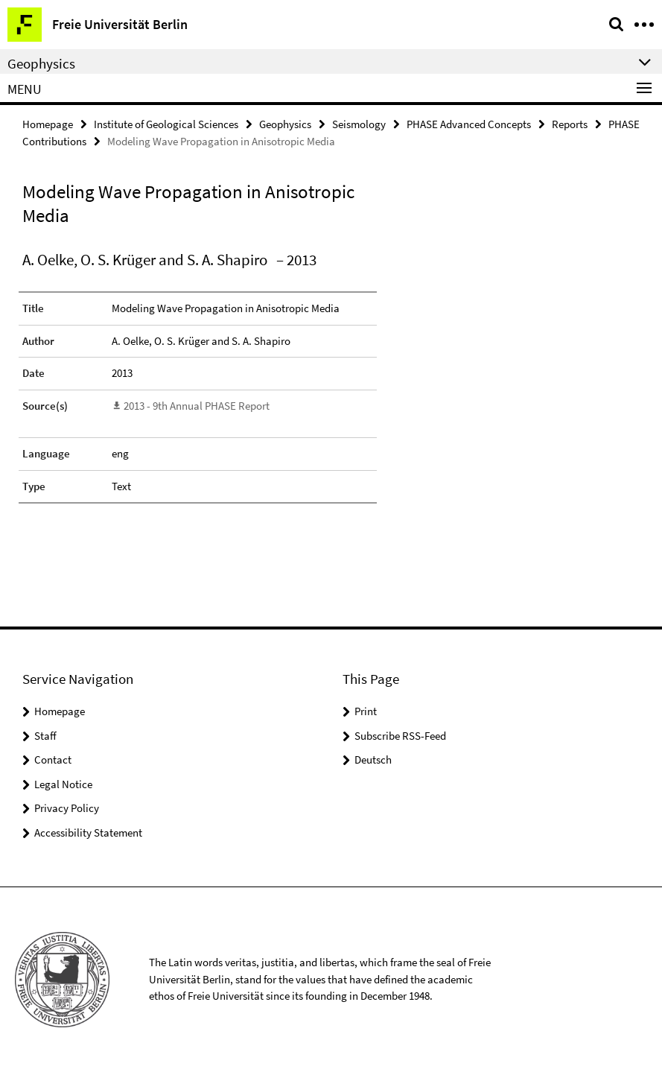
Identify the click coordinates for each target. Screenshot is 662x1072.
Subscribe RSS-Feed (400, 736)
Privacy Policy (66, 808)
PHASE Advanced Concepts (469, 124)
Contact (52, 759)
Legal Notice (63, 784)
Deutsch (373, 759)
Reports (570, 124)
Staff (45, 736)
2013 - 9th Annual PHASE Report (197, 406)
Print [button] (365, 711)
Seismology (359, 124)
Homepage (47, 124)
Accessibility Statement (88, 832)
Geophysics (285, 124)
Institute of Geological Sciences (166, 124)
